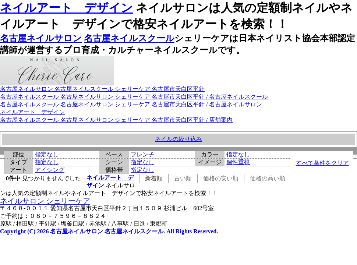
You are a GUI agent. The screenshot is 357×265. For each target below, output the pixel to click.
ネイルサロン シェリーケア (45, 201)
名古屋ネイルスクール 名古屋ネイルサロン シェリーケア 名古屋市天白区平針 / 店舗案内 (116, 120)
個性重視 (238, 162)
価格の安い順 (220, 178)
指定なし (47, 154)
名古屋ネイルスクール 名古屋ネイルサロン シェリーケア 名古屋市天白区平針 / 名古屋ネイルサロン (131, 104)
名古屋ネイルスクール (129, 38)
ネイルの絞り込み (178, 139)
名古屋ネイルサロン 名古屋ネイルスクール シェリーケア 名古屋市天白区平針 (102, 89)
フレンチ (142, 154)
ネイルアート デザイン (66, 7)
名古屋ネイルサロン (41, 38)
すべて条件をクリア (322, 163)
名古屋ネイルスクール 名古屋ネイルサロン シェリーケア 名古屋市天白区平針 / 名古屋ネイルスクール (134, 96)
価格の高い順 (267, 178)
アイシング (49, 170)
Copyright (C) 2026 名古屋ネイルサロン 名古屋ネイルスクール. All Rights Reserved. (109, 231)
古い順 (183, 178)
